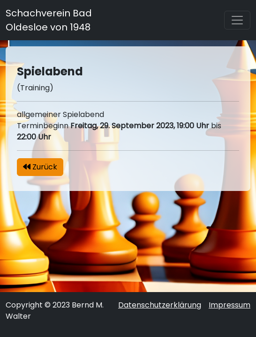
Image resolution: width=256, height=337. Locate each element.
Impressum (229, 305)
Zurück (40, 166)
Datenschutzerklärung (159, 305)
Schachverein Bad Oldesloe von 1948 (49, 20)
